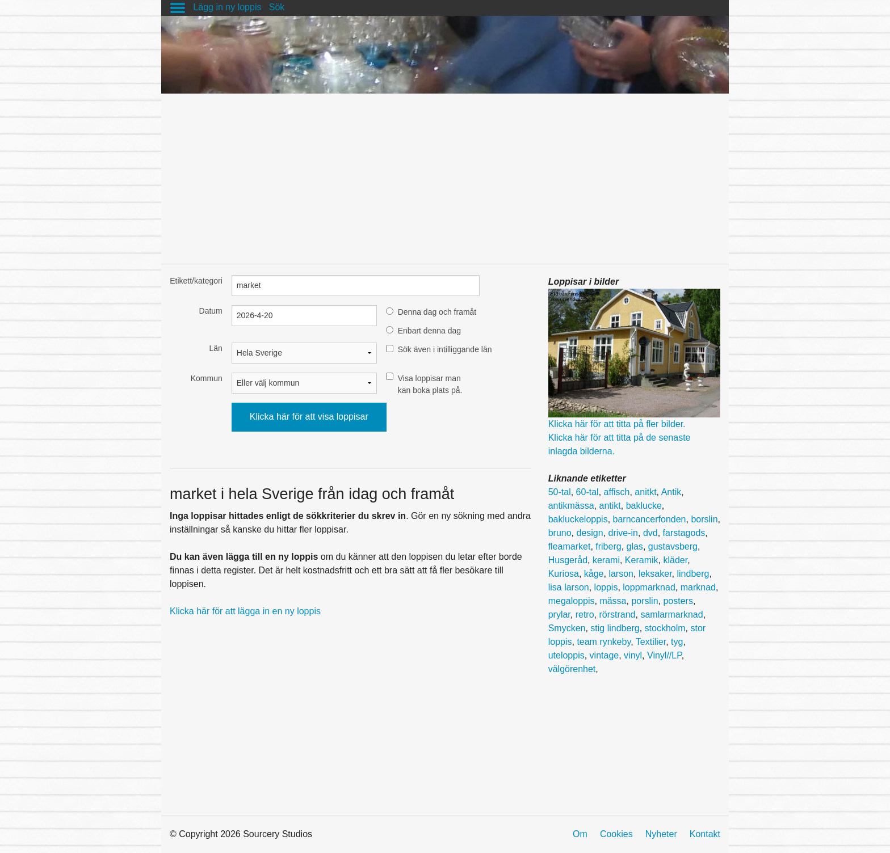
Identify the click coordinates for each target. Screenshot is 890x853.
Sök (277, 7)
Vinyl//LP (664, 655)
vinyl (633, 655)
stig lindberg (614, 628)
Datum (210, 310)
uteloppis (566, 655)
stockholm (665, 628)
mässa (612, 601)
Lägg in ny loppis (227, 7)
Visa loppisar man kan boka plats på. (430, 384)
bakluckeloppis (578, 519)
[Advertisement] (445, 173)
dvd (650, 533)
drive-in (623, 533)
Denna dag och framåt (437, 311)
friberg (608, 546)
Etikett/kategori (196, 280)
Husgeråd (567, 560)
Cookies (616, 834)
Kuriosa (563, 573)
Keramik (641, 560)
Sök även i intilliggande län (445, 349)
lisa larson (568, 587)
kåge (594, 573)
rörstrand (617, 614)
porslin (644, 601)
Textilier (651, 642)
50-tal (559, 492)
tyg (677, 642)
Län (215, 348)
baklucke (644, 505)
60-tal (587, 492)
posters (677, 601)
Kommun (206, 378)
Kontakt (705, 834)
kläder (675, 560)
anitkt (645, 492)
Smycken (567, 628)
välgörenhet (572, 669)
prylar (559, 614)
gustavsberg (673, 546)
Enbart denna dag (429, 330)
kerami (606, 560)
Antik (671, 492)
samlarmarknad (671, 614)
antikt (609, 505)
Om (580, 834)
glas (635, 546)
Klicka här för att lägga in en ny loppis (245, 611)
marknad (698, 587)
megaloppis (571, 601)
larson (620, 573)
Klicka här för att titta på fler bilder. (617, 424)
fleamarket (569, 546)
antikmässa (571, 505)
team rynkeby (604, 642)
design (589, 533)
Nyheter (661, 834)
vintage (604, 655)
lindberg (693, 573)
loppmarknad (649, 587)
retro (585, 614)
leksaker (655, 573)
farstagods (684, 533)
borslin (704, 519)
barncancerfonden (649, 519)
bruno (560, 533)
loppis (606, 587)
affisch (617, 492)
